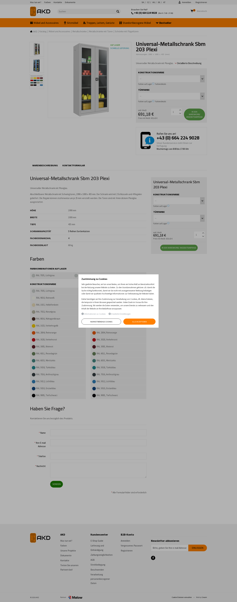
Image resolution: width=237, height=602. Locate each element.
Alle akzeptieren (139, 322)
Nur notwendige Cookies (101, 322)
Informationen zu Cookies (93, 314)
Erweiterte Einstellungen (120, 314)
